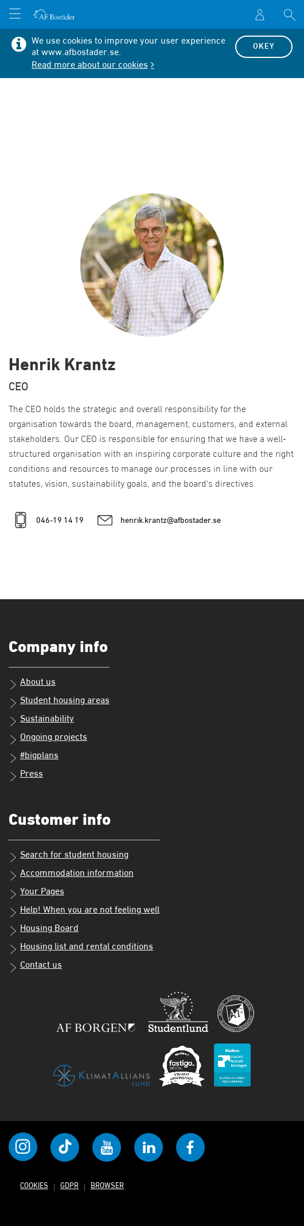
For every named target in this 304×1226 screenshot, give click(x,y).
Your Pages (36, 893)
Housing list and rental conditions (81, 948)
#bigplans (34, 757)
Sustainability (41, 720)
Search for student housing (68, 856)
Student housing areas (59, 702)
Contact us (35, 966)
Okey (264, 46)
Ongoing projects (48, 738)
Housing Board (44, 930)
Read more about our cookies (90, 65)
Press (26, 775)
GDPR (69, 1186)
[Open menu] (15, 15)
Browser (107, 1186)
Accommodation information (71, 874)
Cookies (34, 1186)
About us (32, 683)
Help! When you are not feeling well (84, 911)
